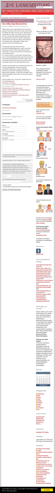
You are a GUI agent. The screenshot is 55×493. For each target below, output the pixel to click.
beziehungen (20, 84)
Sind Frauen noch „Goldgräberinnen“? (10, 93)
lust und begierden (42, 471)
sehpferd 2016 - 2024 (12, 11)
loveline (50, 217)
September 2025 (40, 420)
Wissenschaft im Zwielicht (44, 483)
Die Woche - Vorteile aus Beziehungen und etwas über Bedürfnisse (16, 89)
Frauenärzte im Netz (41, 235)
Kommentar (5, 138)
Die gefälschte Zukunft (42, 275)
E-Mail (3, 129)
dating (39, 397)
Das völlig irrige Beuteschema (14, 24)
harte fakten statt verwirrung (45, 464)
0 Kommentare (12, 82)
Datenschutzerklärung (15, 13)
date (39, 395)
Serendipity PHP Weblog (42, 432)
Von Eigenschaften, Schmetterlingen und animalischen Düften (41, 299)
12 (41, 379)
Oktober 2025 (39, 418)
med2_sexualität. (40, 223)
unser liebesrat (5, 82)
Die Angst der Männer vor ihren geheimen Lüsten (12, 88)
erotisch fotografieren (43, 455)
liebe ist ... (41, 11)
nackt (39, 406)
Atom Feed (40, 254)
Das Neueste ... (40, 422)
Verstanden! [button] (47, 489)
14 (45, 379)
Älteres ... (38, 423)
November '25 (43, 385)
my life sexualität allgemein (43, 230)
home (3, 11)
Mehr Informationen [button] (12, 490)
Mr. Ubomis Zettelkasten (44, 472)
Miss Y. (11, 26)
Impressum (5, 13)
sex (24, 84)
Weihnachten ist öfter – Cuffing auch (9, 91)
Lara (10, 81)
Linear (14, 116)
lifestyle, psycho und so (43, 469)
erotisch (40, 400)
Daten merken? (7, 185)
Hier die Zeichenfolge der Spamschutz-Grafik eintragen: (14, 179)
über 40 (27, 84)
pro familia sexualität (46, 219)
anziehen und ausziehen (44, 448)
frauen (39, 404)
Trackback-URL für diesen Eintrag (9, 107)
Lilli (47, 158)
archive (39, 450)
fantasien (40, 402)
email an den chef (40, 79)
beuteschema (14, 84)
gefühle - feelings (25, 11)
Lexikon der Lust (40, 113)
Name (3, 125)
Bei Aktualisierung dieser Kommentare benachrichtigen (17, 186)
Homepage (5, 133)
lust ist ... (48, 11)
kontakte (34, 11)
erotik (39, 399)
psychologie (41, 407)
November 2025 (40, 416)
